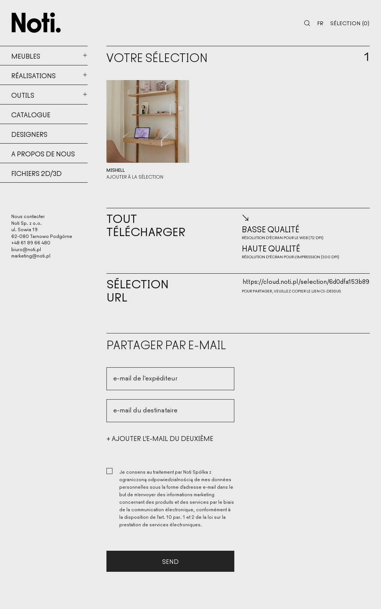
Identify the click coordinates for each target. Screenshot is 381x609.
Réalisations (33, 75)
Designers (29, 133)
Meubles (25, 55)
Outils (22, 94)
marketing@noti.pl (30, 255)
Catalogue (30, 114)
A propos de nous (43, 153)
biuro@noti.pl (26, 249)
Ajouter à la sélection (134, 176)
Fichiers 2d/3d (36, 172)
